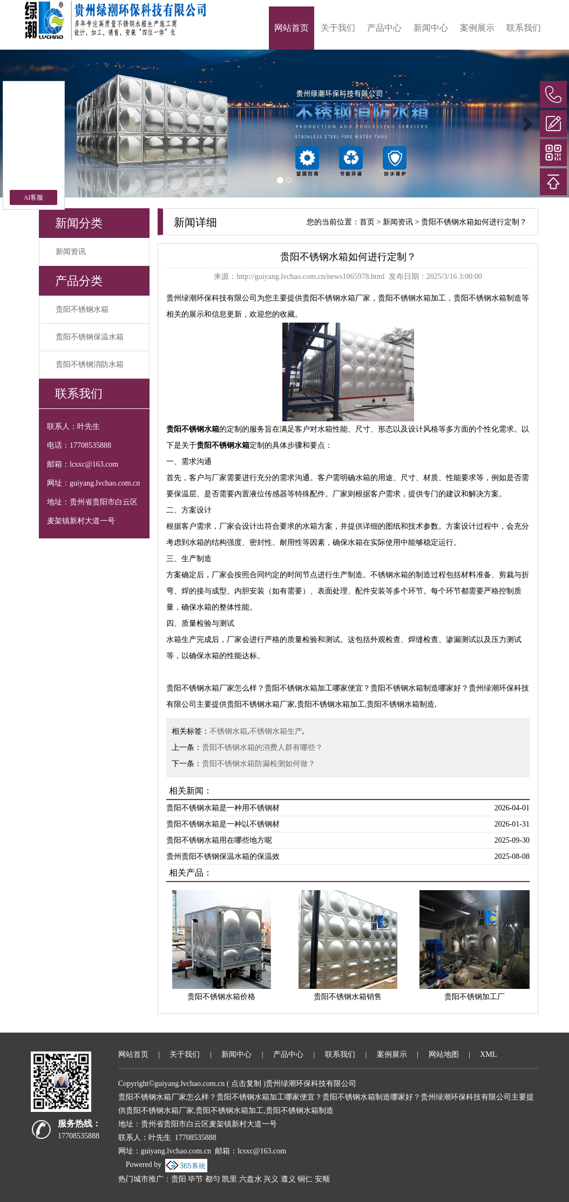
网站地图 (444, 1054)
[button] (526, 123)
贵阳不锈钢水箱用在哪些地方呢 (219, 840)
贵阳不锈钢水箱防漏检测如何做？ (258, 764)
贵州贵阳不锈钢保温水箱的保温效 (223, 856)
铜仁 (305, 1179)
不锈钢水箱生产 (275, 731)
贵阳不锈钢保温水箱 (90, 337)
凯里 (229, 1179)
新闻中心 (431, 27)
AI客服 (34, 197)
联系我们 (523, 27)
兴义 (271, 1179)
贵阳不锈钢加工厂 (474, 997)
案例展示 (477, 27)
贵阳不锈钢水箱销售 (348, 997)
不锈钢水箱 (228, 731)
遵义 (288, 1179)
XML (488, 1054)
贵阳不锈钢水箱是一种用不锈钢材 (223, 808)
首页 (367, 222)
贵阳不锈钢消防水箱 (90, 364)
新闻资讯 (71, 252)
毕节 (195, 1179)
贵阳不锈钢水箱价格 (221, 997)
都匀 (212, 1179)
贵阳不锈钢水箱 (82, 309)
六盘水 (250, 1179)
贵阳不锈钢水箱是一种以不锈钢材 (223, 824)
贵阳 (178, 1179)
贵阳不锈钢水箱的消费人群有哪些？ (262, 747)
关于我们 (338, 27)
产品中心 (384, 27)
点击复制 (246, 1084)
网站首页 (291, 27)
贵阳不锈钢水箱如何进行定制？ (474, 222)
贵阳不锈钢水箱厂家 (336, 298)
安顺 (322, 1179)
